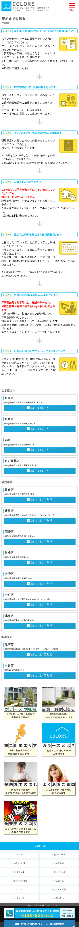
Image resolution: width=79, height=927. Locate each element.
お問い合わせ (59, 898)
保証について (59, 872)
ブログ (19, 889)
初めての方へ (59, 854)
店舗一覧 (59, 880)
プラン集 (19, 872)
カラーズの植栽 (19, 880)
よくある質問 (59, 889)
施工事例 (59, 863)
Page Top (39, 845)
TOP (19, 854)
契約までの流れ (19, 863)
